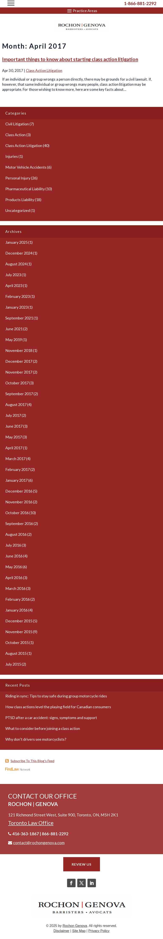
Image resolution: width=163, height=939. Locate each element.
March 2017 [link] (15, 458)
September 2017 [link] (19, 393)
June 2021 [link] (13, 328)
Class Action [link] (15, 134)
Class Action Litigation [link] (44, 70)
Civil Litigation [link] (17, 124)
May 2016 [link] (13, 566)
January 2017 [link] (16, 480)
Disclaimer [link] (61, 931)
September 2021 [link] (19, 318)
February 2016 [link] (17, 599)
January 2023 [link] (16, 307)
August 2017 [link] (16, 404)
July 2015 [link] (13, 664)
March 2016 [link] (15, 588)
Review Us (81, 864)
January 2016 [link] (16, 610)
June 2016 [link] (13, 556)
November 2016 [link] (18, 502)
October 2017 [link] (17, 383)
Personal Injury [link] (17, 178)
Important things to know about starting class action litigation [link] (70, 59)
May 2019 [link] (13, 339)
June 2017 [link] (13, 426)
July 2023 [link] (13, 274)
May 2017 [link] (13, 437)
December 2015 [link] (18, 621)
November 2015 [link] (18, 631)
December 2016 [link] (18, 491)
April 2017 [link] (13, 447)
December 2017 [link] (18, 361)
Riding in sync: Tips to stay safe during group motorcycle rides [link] (56, 696)
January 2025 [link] (16, 242)
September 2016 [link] (19, 523)
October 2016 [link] (17, 512)
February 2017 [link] (17, 469)
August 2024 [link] (16, 264)
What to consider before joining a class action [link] (42, 728)
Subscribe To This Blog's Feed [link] (32, 761)
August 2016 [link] (16, 534)
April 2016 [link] (13, 577)
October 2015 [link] (17, 642)
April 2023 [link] (13, 285)
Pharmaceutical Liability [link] (25, 188)
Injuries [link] (11, 156)
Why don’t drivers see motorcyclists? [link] (35, 739)
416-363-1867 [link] (25, 833)
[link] (81, 26)
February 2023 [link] (17, 296)
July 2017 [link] (13, 415)
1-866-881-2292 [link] (140, 3)
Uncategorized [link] (17, 210)
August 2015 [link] (16, 653)
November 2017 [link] (18, 372)
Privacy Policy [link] (99, 931)
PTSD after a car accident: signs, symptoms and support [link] (51, 717)
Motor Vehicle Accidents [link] (25, 167)
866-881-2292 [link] (55, 833)
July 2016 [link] (13, 545)
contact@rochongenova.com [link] (39, 842)
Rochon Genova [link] (75, 926)
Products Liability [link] (19, 199)
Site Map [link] (79, 931)
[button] (81, 10)
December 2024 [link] (18, 253)
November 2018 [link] (18, 350)
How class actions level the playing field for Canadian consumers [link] (58, 706)
